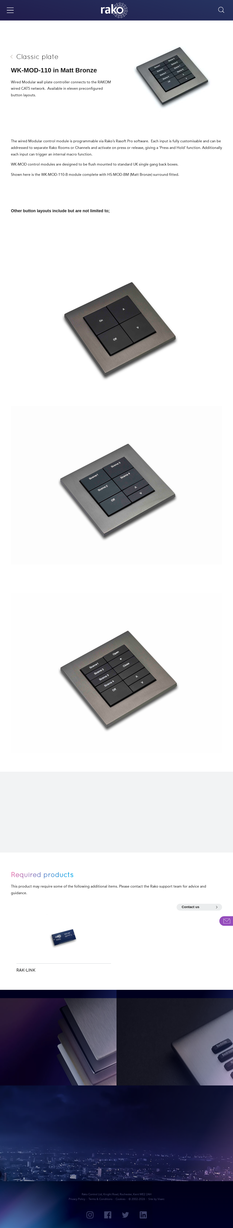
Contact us (191, 907)
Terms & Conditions (100, 1199)
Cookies (120, 1199)
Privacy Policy (77, 1199)
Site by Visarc (156, 1199)
